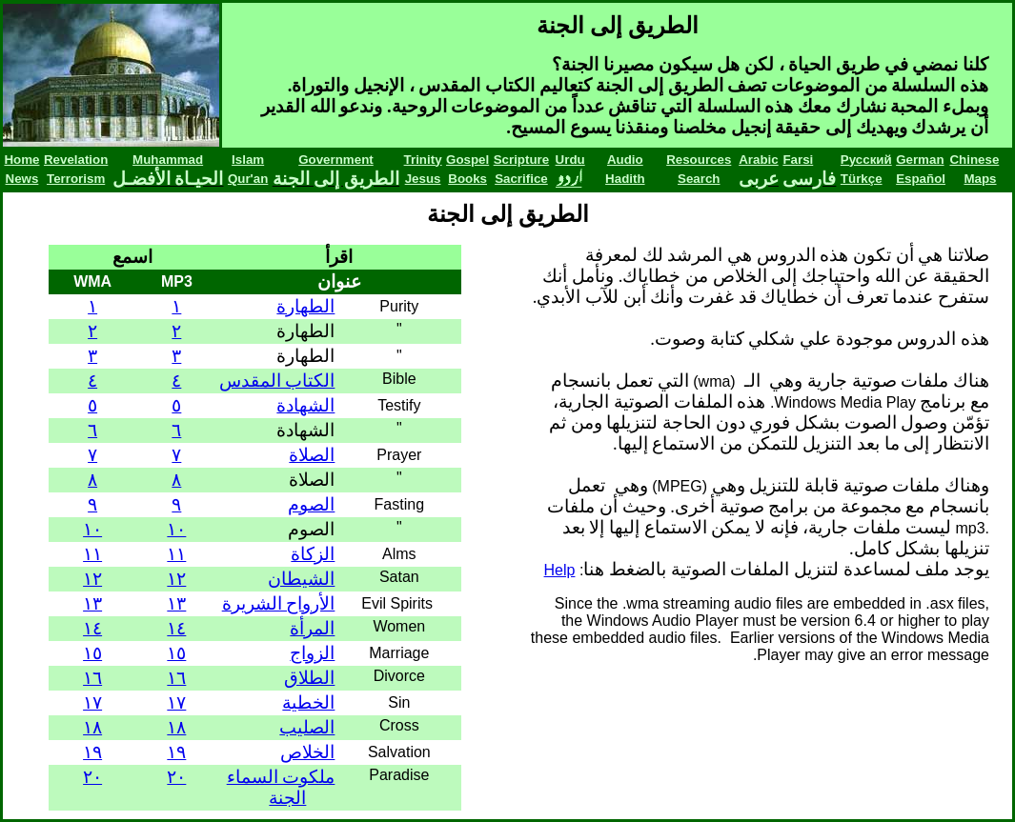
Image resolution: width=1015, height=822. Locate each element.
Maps (980, 178)
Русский (866, 159)
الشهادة (305, 405)
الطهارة (305, 306)
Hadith (624, 178)
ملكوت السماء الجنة (281, 787)
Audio (625, 159)
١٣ (176, 603)
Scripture (522, 159)
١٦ (176, 678)
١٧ (176, 702)
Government (336, 159)
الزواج (312, 653)
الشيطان (301, 579)
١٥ (176, 653)
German (920, 159)
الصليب (307, 727)
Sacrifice (521, 178)
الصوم (311, 504)
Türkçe (862, 178)
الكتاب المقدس (277, 381)
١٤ (176, 628)
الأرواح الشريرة (278, 603)
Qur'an (248, 178)
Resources (698, 159)
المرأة (312, 628)
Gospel (467, 159)
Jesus (423, 178)
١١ (176, 554)
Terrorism (76, 178)
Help (560, 570)
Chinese (974, 159)
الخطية (308, 702)
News (22, 178)
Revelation (76, 159)
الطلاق (309, 678)
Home (21, 159)
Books (467, 178)
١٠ (176, 529)
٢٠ (176, 777)
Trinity (423, 159)
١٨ (176, 727)
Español (920, 178)
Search (699, 178)
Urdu (570, 159)
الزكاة (313, 554)
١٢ (176, 579)
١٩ (176, 752)
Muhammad (167, 159)
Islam (248, 159)
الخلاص (307, 752)
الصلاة (312, 455)
